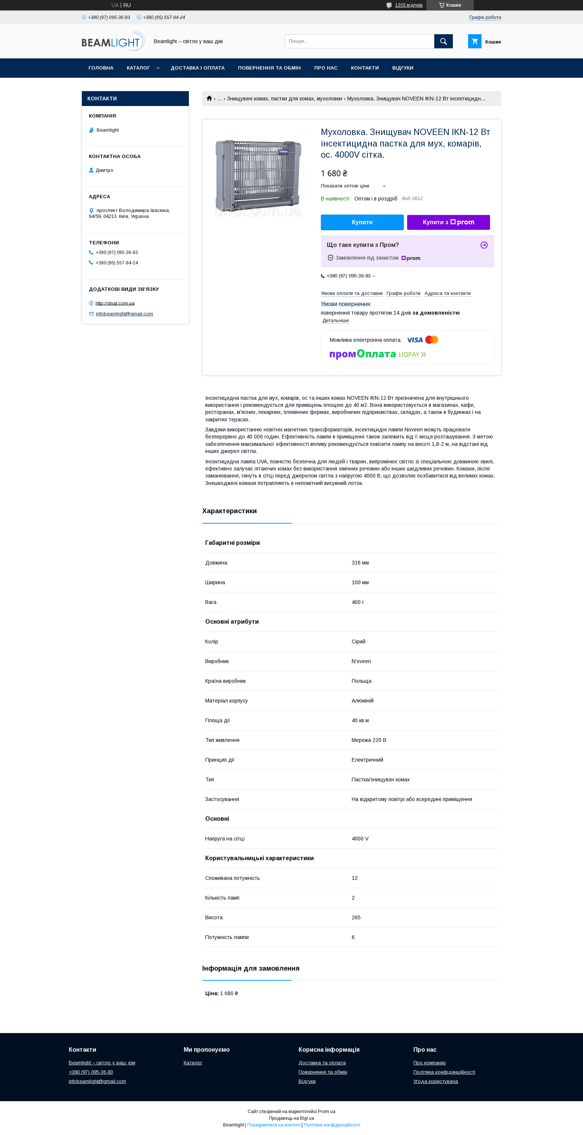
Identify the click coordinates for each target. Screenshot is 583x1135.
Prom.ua (326, 1111)
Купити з (448, 222)
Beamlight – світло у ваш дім (102, 1062)
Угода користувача (435, 1081)
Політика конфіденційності (444, 1072)
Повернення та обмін (269, 68)
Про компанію (429, 1062)
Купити (362, 222)
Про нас (326, 68)
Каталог (138, 68)
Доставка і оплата (198, 68)
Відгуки (402, 68)
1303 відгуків (409, 5)
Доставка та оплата (322, 1062)
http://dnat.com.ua (115, 303)
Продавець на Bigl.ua (291, 1118)
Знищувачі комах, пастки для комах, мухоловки (284, 99)
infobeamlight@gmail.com (124, 313)
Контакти (365, 68)
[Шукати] (443, 41)
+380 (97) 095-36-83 (91, 1072)
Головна (100, 68)
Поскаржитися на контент (273, 1125)
